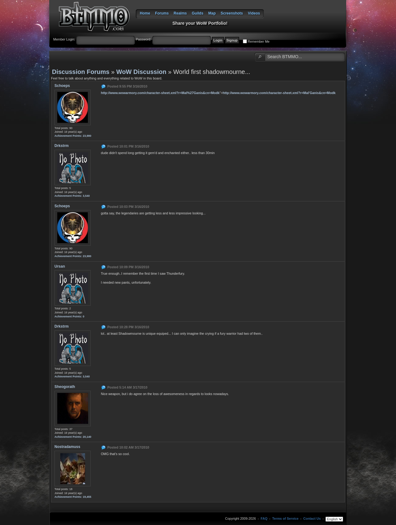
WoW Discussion (141, 71)
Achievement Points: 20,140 (72, 436)
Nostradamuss (67, 447)
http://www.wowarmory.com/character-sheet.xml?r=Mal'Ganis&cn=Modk (279, 93)
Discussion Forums (81, 71)
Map (212, 13)
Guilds (197, 13)
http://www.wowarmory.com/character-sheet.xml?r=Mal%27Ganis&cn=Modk (160, 93)
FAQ (264, 518)
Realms (180, 13)
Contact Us (312, 518)
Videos (254, 13)
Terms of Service (285, 518)
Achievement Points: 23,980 (72, 135)
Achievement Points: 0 (69, 316)
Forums (162, 13)
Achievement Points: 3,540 (72, 195)
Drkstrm (61, 146)
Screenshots (232, 13)
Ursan (59, 266)
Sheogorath (64, 387)
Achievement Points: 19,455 (72, 496)
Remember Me (258, 41)
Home (145, 13)
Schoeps (62, 86)
